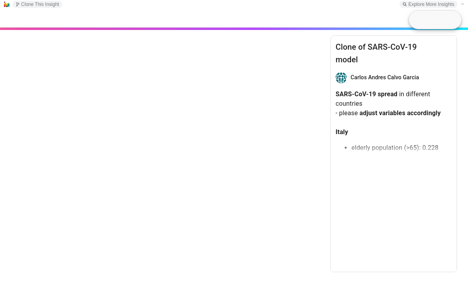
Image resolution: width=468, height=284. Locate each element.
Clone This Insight (37, 4)
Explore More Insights (428, 4)
